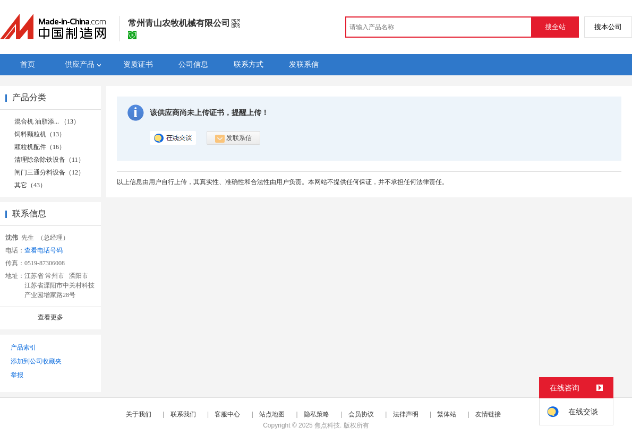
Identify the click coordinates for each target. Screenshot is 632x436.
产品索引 (23, 347)
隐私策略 (316, 414)
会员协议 (361, 414)
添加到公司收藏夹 (36, 361)
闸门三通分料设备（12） (49, 172)
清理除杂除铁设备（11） (49, 159)
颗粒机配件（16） (39, 147)
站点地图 (272, 414)
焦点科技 (327, 425)
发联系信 (233, 138)
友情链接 (488, 414)
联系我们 (183, 414)
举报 (17, 375)
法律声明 (406, 414)
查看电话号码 (43, 250)
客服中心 (227, 414)
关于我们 (138, 414)
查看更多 (50, 317)
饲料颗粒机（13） (39, 134)
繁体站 (446, 414)
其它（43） (30, 185)
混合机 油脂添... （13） (47, 121)
